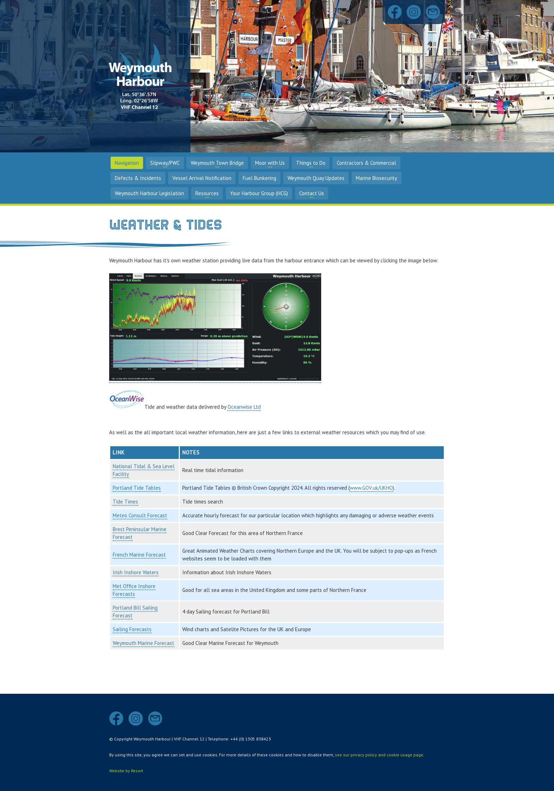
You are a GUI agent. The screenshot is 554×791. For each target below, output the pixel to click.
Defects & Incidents (138, 178)
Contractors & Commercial (366, 162)
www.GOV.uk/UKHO (371, 487)
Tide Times (125, 501)
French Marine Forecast (139, 554)
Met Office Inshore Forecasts (134, 590)
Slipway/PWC (164, 162)
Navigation (127, 162)
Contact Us (311, 193)
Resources (207, 193)
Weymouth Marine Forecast (143, 643)
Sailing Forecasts (132, 629)
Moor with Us (270, 162)
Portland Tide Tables (137, 487)
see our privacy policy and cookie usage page (379, 754)
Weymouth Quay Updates (316, 178)
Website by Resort (126, 770)
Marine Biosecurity (376, 178)
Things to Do (310, 162)
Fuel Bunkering (259, 178)
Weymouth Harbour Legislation (149, 193)
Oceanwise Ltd (244, 406)
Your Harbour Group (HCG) (259, 193)
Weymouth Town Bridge (217, 162)
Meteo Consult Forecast (140, 515)
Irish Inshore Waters (136, 572)
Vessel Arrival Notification (201, 178)
